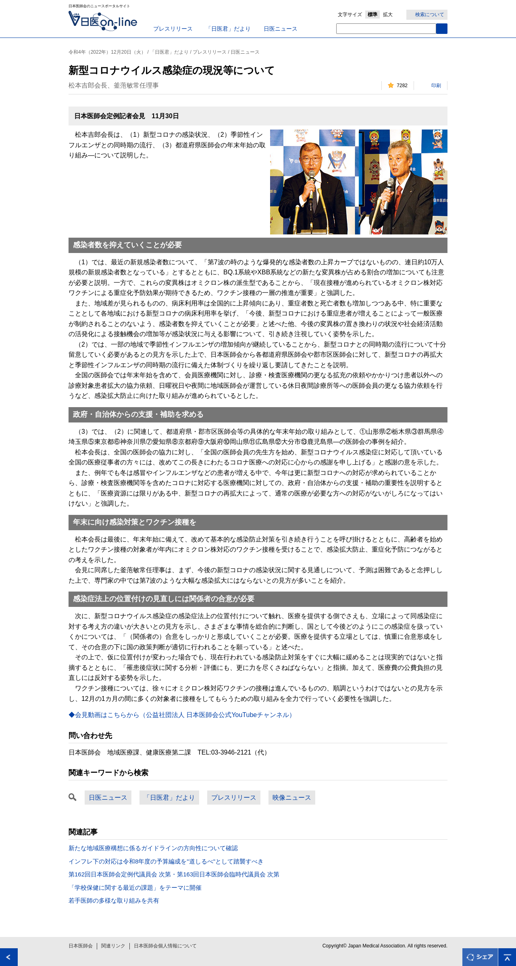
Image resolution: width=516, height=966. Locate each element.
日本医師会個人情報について (165, 946)
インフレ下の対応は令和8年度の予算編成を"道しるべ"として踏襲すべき (166, 861)
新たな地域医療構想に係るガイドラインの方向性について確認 (153, 848)
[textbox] (386, 28)
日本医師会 (81, 946)
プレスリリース (173, 28)
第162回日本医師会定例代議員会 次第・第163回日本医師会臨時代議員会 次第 (174, 874)
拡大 (388, 14)
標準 (372, 14)
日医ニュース (281, 28)
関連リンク (113, 946)
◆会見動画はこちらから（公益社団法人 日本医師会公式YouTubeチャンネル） (182, 714)
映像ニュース (292, 797)
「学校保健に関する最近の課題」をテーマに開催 (135, 887)
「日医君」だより (228, 28)
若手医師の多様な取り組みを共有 (114, 900)
